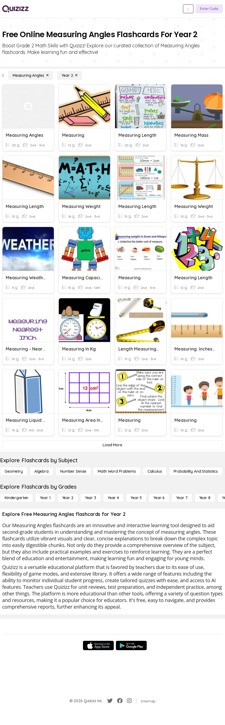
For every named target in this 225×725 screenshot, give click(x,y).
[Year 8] (205, 497)
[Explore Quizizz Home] (15, 8)
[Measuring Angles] (30, 75)
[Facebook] (120, 700)
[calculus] (155, 471)
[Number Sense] (73, 471)
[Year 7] (181, 497)
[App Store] (98, 645)
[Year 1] (45, 497)
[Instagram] (129, 700)
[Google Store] (131, 645)
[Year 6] (159, 497)
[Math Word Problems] (116, 471)
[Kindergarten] (16, 497)
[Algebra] (41, 471)
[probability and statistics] (196, 471)
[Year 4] (113, 497)
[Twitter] (110, 700)
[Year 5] (136, 497)
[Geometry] (13, 471)
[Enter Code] (209, 8)
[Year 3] (90, 497)
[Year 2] (69, 75)
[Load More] (112, 445)
